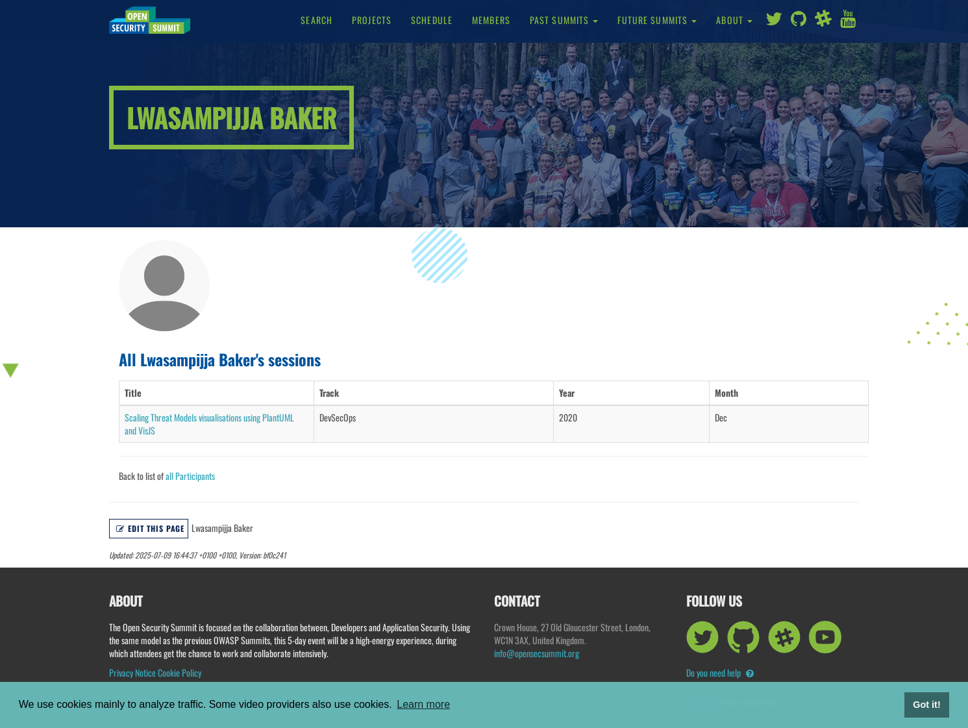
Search (316, 20)
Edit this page (150, 528)
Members (491, 20)
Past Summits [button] (564, 20)
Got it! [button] (926, 704)
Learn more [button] (423, 704)
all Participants (190, 476)
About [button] (734, 20)
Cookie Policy (179, 672)
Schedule (432, 20)
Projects (371, 20)
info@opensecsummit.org (536, 653)
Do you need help (720, 672)
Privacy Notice (132, 672)
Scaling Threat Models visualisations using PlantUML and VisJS (209, 423)
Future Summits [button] (657, 20)
